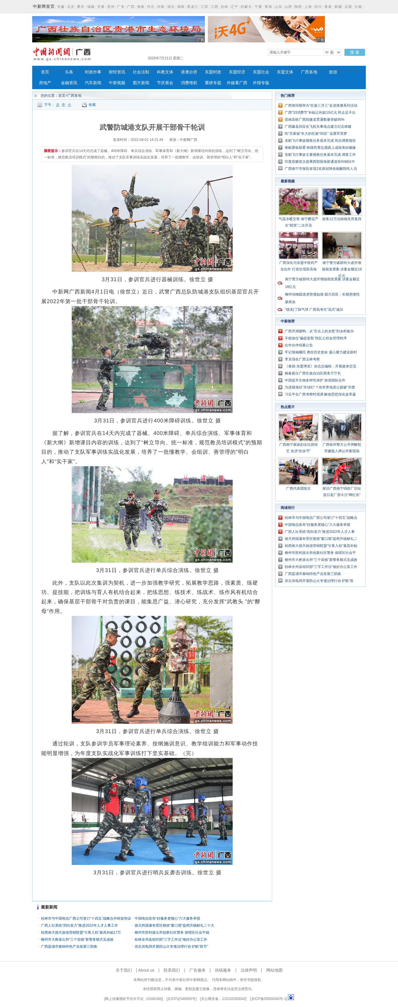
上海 (308, 7)
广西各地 (309, 72)
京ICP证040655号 (181, 999)
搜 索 (354, 52)
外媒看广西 (237, 83)
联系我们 (172, 970)
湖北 (171, 7)
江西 (214, 7)
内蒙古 (246, 7)
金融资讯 (69, 83)
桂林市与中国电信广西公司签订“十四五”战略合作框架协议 (86, 918)
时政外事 (93, 72)
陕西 (298, 7)
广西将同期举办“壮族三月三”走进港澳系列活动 (321, 105)
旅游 (333, 72)
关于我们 (124, 970)
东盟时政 (213, 72)
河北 (151, 7)
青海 (268, 7)
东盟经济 (237, 72)
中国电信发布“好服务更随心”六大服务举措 (167, 918)
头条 (69, 72)
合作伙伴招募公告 (299, 345)
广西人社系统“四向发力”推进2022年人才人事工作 (79, 925)
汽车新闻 (93, 83)
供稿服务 (223, 970)
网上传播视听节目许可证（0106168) (133, 999)
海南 (141, 7)
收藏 (92, 105)
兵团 (348, 7)
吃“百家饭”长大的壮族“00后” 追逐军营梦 (316, 134)
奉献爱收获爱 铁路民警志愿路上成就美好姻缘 (320, 148)
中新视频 (117, 83)
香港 (328, 7)
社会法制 (141, 72)
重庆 (81, 7)
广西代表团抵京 (298, 488)
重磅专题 (213, 83)
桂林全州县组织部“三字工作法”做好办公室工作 (171, 939)
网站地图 (274, 970)
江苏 (204, 7)
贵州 (111, 7)
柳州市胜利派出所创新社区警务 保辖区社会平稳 (172, 932)
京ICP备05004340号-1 (268, 999)
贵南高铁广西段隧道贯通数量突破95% (314, 120)
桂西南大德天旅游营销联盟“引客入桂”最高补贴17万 (81, 932)
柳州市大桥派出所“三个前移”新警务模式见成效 (77, 939)
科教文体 (165, 72)
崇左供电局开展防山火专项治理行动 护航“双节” (171, 946)
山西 (288, 7)
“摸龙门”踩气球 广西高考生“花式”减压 (314, 310)
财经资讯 (117, 72)
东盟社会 (261, 72)
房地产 (45, 83)
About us (146, 970)
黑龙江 (192, 7)
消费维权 (189, 83)
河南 (160, 7)
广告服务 (197, 970)
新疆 (338, 7)
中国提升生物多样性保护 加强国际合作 (315, 380)
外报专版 (261, 83)
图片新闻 (141, 83)
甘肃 (101, 7)
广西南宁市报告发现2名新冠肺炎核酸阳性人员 (321, 169)
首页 (45, 72)
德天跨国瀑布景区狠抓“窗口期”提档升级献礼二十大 (174, 925)
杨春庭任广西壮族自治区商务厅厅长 (313, 373)
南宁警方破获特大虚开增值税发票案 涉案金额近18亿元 (342, 269)
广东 (121, 7)
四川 (318, 7)
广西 (131, 7)
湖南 (181, 7)
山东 (278, 7)
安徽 (61, 7)
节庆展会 (165, 83)
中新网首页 (44, 6)
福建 (91, 7)
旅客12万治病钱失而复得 (341, 219)
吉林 (224, 7)
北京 (71, 7)
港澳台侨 (189, 72)
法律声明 (249, 970)
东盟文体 (285, 72)
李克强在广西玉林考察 (302, 359)
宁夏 (258, 7)
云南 (358, 7)
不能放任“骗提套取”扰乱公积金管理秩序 (316, 338)
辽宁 (234, 7)
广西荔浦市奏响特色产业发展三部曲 (69, 946)
